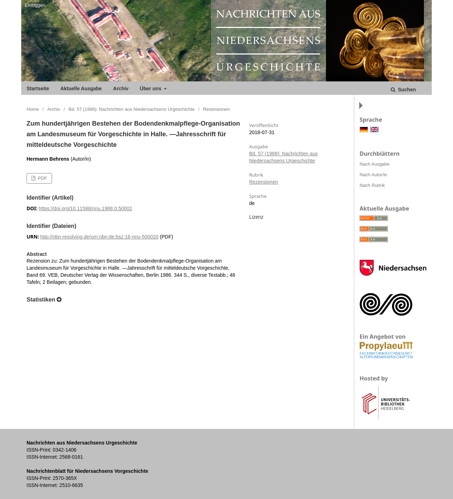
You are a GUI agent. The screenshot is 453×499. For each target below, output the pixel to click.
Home (33, 109)
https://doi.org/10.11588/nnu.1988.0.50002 (85, 208)
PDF (41, 178)
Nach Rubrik (372, 185)
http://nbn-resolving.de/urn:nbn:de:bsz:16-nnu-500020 (99, 237)
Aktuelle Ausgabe (81, 88)
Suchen (406, 89)
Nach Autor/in (373, 174)
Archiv (121, 88)
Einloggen (35, 5)
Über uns (151, 88)
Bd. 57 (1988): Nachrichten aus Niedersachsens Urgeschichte (132, 109)
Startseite (38, 88)
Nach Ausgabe (375, 164)
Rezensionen (263, 182)
